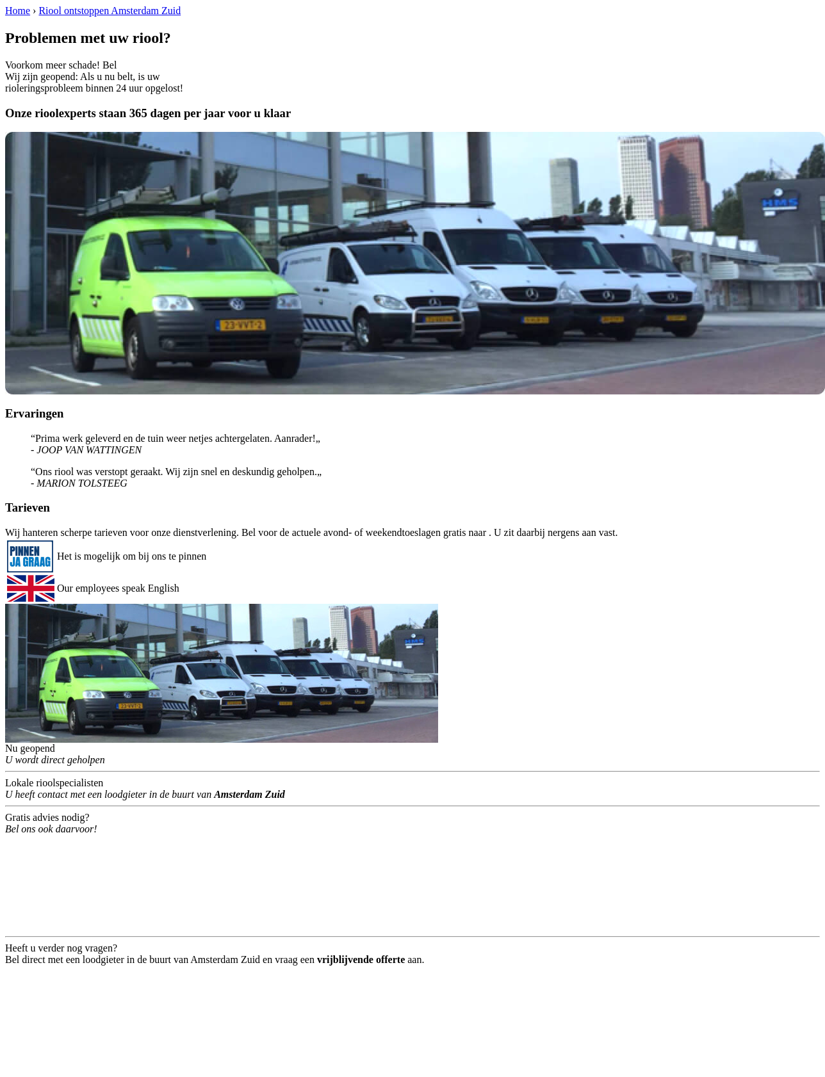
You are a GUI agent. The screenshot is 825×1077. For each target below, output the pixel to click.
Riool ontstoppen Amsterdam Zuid (109, 10)
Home (17, 10)
